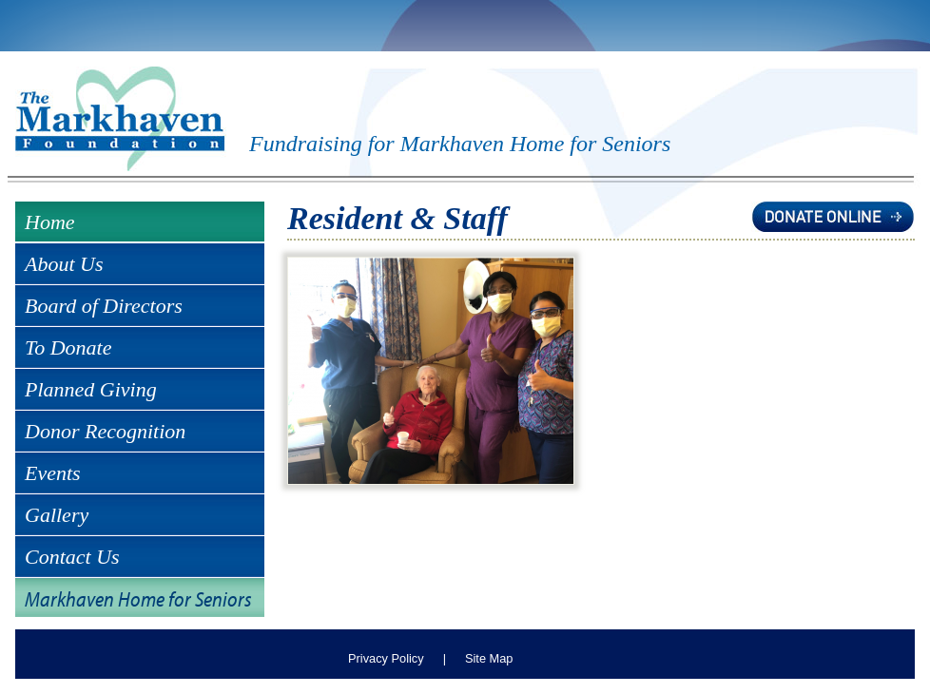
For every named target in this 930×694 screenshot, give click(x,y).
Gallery (56, 515)
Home (50, 222)
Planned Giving (91, 389)
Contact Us (72, 557)
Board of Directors (104, 306)
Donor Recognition (105, 431)
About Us (64, 264)
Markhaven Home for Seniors (138, 599)
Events (53, 473)
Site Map (489, 658)
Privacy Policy (386, 658)
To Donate (68, 347)
